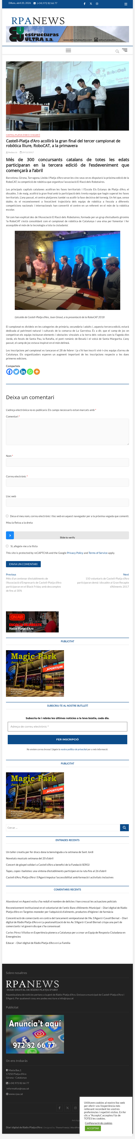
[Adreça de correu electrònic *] (67, 591)
